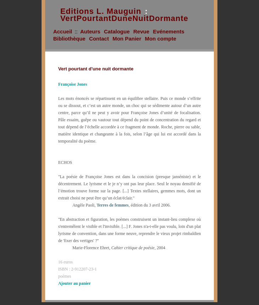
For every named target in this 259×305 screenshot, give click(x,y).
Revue (141, 31)
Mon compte (160, 39)
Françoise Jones (72, 84)
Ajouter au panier (74, 283)
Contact (99, 39)
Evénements (168, 31)
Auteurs (90, 31)
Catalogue (117, 31)
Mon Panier (127, 39)
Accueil (62, 31)
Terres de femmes (113, 205)
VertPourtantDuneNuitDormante (124, 18)
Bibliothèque (69, 39)
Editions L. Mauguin (100, 11)
